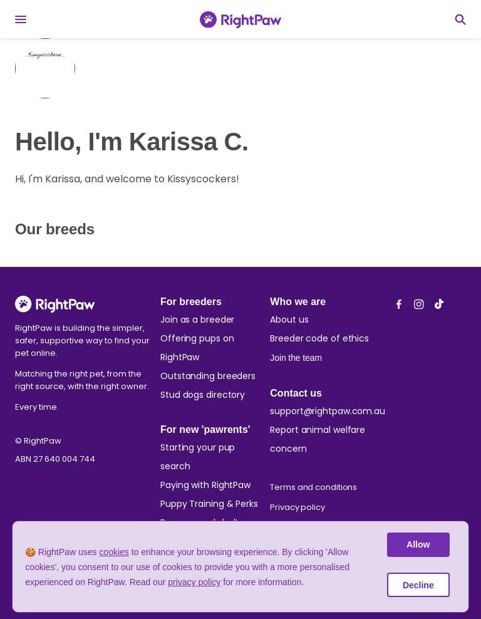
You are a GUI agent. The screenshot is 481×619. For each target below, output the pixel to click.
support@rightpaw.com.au (327, 411)
